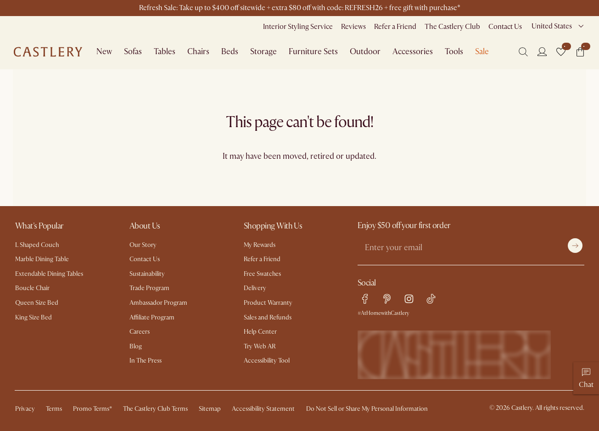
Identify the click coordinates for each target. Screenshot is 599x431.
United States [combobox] (552, 26)
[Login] (542, 51)
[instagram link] (409, 298)
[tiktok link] (431, 298)
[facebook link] (365, 298)
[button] (561, 52)
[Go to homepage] (48, 52)
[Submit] (575, 245)
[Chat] (586, 378)
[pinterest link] (387, 298)
